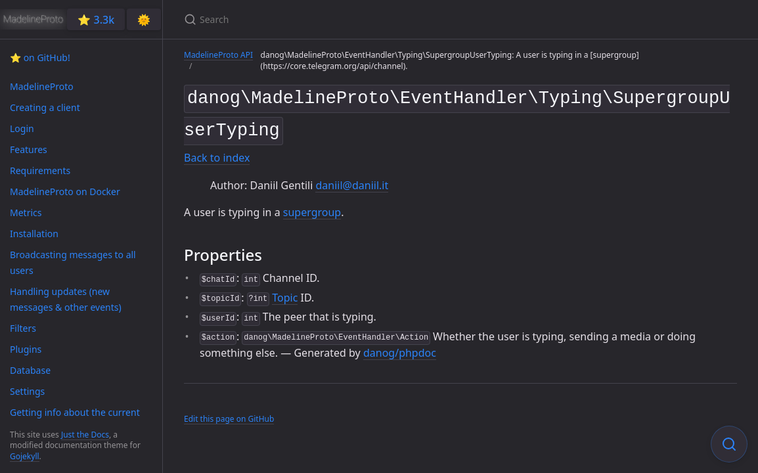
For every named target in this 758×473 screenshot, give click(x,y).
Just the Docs (85, 434)
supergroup (312, 207)
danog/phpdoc (399, 348)
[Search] (339, 19)
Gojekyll (24, 456)
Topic (285, 292)
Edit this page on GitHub (229, 413)
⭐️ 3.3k (96, 19)
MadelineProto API (218, 54)
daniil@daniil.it (351, 180)
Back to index (217, 153)
